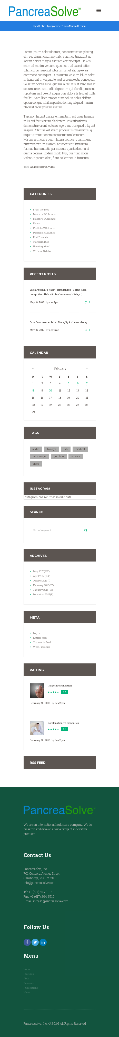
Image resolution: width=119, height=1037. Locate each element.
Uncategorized (41, 246)
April (38, 576)
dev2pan (54, 302)
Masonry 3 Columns (44, 218)
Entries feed (40, 637)
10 (50, 390)
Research (29, 983)
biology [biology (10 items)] (51, 449)
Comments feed (42, 642)
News (36, 223)
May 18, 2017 (37, 302)
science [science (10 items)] (76, 456)
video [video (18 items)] (36, 463)
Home (27, 969)
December (41, 594)
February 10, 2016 (40, 703)
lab (31, 166)
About (27, 978)
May (38, 571)
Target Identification (60, 685)
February (60, 368)
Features (29, 974)
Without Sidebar (42, 251)
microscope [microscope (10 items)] (39, 456)
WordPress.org (41, 647)
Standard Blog (41, 242)
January (40, 589)
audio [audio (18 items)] (36, 449)
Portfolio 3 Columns (44, 232)
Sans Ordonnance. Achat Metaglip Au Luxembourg (58, 322)
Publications (31, 987)
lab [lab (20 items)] (65, 449)
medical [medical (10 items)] (80, 449)
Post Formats (40, 237)
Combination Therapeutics (63, 723)
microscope (40, 166)
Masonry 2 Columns (44, 214)
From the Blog (41, 209)
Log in (36, 633)
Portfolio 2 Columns (44, 228)
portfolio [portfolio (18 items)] (59, 456)
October (40, 580)
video (51, 166)
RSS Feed (38, 763)
